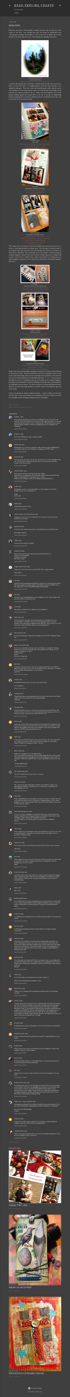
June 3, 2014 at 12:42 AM (20, 439)
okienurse (17, 938)
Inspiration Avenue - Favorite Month (35, 236)
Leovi (16, 607)
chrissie (16, 679)
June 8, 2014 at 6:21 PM (20, 1065)
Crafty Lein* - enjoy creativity (23, 1101)
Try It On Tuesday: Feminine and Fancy (35, 190)
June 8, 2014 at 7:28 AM (20, 1017)
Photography (23, 407)
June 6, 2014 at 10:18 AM (20, 851)
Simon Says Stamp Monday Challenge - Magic (35, 334)
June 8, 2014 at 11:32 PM (20, 1096)
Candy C (17, 1001)
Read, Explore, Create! (34, 5)
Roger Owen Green (20, 566)
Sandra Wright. (19, 471)
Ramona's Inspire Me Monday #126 (35, 147)
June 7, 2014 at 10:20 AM (20, 933)
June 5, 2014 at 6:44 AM (20, 716)
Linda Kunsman (19, 872)
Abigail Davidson (19, 1033)
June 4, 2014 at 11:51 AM (20, 612)
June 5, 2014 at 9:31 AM (20, 731)
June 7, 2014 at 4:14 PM (20, 952)
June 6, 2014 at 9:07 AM (20, 823)
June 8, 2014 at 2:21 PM (20, 1053)
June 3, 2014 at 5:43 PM (20, 481)
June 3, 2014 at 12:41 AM (20, 429)
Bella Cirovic (18, 988)
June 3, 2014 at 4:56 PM (20, 465)
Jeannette (17, 526)
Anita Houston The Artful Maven (24, 514)
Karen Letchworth (20, 645)
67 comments (16, 1208)
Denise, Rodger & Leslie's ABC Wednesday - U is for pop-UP (35, 337)
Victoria (16, 1058)
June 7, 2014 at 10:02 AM (20, 921)
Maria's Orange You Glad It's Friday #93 (35, 242)
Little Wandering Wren (21, 811)
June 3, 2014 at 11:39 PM (20, 535)
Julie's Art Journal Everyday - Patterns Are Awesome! (35, 238)
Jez (15, 580)
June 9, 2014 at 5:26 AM (20, 1113)
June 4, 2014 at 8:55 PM (20, 659)
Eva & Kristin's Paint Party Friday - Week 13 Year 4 (35, 289)
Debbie (16, 1046)
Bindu (16, 888)
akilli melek (17, 751)
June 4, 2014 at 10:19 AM (20, 589)
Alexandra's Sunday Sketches (35, 291)
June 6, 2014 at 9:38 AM (20, 837)
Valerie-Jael (17, 444)
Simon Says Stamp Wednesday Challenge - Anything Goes (35, 144)
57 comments (16, 1376)
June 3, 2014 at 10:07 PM (20, 521)
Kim (15, 1070)
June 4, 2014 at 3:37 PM (20, 627)
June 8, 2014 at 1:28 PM (20, 1040)
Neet (16, 737)
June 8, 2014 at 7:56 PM (20, 1077)
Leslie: (16, 486)
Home (16, 13)
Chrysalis (17, 707)
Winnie (16, 721)
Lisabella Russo (19, 1131)
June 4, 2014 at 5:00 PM (20, 640)
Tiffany (16, 540)
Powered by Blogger (35, 1388)
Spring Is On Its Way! (20, 1287)
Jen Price (17, 926)
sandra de (17, 693)
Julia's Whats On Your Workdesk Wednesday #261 (35, 288)
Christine (17, 1023)
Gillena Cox (17, 842)
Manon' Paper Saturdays (35, 244)
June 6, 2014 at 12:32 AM (20, 806)
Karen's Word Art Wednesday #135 (35, 192)
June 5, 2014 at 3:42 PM (20, 776)
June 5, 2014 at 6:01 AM (20, 702)
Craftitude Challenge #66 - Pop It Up (35, 336)
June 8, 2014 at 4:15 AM (20, 983)
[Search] (60, 5)
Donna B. (17, 457)
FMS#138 (47, 378)
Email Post (16, 404)
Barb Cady (17, 617)
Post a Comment (14, 1142)
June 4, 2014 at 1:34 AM (20, 561)
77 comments (16, 1290)
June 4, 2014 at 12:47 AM (20, 546)
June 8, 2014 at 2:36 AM (20, 969)
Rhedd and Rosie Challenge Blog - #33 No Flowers (35, 365)
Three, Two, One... (19, 1205)
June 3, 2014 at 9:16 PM (20, 498)
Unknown (17, 914)
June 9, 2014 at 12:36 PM (20, 1125)
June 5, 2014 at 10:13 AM (20, 745)
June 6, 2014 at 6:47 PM (20, 908)
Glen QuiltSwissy (19, 771)
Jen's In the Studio (35, 194)
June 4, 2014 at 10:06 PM (20, 674)
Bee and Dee (18, 633)
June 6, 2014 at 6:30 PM (20, 893)
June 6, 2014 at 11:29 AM (20, 882)
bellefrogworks (19, 898)
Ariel (15, 856)
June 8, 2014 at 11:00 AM (20, 1028)
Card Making (16, 407)
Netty (16, 974)
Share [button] (10, 404)
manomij (17, 957)
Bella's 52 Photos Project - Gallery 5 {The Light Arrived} (35, 81)
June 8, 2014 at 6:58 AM (20, 995)
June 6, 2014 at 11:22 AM (20, 867)
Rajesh (16, 503)
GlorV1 (16, 829)
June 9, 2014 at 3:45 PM (20, 1138)
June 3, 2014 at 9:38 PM (20, 509)
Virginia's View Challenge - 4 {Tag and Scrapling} (35, 369)
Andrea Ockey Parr (20, 1082)
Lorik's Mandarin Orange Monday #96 (35, 240)
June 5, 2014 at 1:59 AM (20, 688)
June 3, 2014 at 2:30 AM (20, 451)
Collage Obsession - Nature (35, 367)
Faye (15, 796)
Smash (29, 407)
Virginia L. (17, 417)
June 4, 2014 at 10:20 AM (20, 601)
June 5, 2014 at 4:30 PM (20, 790)
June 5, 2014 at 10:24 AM (20, 766)
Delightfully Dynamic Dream (26, 1373)
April (15, 664)
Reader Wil (17, 551)
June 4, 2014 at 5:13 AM (20, 575)
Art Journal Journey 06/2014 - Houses (35, 146)
